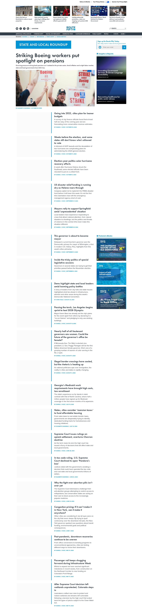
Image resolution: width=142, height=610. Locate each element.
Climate (32, 37)
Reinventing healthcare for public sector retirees (109, 98)
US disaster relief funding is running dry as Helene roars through (72, 186)
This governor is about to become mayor (71, 237)
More (123, 34)
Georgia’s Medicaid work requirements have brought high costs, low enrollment (73, 388)
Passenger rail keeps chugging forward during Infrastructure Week (72, 562)
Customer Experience (83, 34)
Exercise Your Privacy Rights (119, 2)
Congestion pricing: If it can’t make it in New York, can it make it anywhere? (73, 509)
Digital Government (53, 34)
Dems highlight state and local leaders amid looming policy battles (73, 285)
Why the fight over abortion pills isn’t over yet (73, 484)
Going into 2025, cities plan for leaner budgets (74, 115)
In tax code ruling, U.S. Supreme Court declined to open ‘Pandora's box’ (72, 460)
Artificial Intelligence (23, 34)
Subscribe (35, 28)
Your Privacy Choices (101, 2)
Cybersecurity (38, 34)
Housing (24, 37)
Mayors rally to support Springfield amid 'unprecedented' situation (72, 210)
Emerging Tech (68, 34)
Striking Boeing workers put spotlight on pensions (47, 58)
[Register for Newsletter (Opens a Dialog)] (124, 47)
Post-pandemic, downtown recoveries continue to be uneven (73, 538)
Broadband (40, 37)
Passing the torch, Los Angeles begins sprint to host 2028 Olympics (73, 309)
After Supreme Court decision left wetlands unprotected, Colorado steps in (74, 587)
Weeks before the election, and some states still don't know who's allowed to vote (73, 140)
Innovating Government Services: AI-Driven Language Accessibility (110, 72)
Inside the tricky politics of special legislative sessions (71, 261)
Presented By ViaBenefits (106, 101)
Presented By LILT (103, 77)
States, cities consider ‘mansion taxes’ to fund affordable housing (73, 412)
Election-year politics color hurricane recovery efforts (73, 162)
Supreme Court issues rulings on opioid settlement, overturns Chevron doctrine (73, 436)
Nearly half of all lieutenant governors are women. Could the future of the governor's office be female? (71, 336)
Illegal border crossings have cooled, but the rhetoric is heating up (73, 363)
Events (116, 34)
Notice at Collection (85, 2)
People (106, 34)
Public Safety (96, 34)
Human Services (61, 37)
